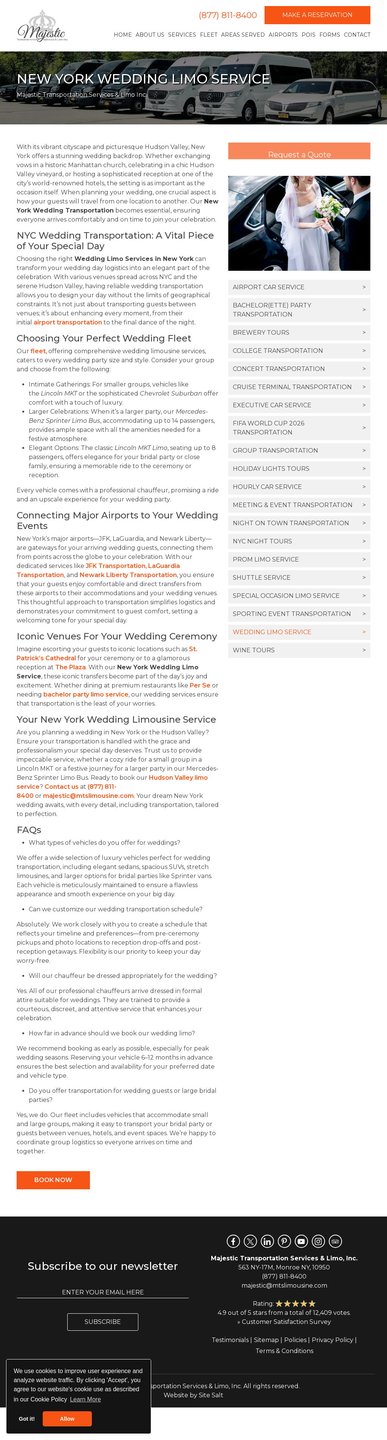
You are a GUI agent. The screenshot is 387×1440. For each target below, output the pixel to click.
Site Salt (211, 1395)
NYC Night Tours (299, 541)
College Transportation (299, 350)
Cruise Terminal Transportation (299, 387)
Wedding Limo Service (299, 632)
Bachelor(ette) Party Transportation (299, 310)
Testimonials (230, 1340)
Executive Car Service (299, 405)
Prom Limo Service (299, 559)
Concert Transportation (299, 369)
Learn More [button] (85, 1399)
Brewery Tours (299, 332)
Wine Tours (299, 650)
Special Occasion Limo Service (299, 596)
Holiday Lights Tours (299, 468)
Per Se (200, 685)
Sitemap (266, 1340)
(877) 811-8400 (228, 15)
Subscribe (103, 1321)
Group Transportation (299, 450)
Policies (295, 1340)
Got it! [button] (27, 1419)
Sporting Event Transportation (299, 614)
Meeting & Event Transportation (299, 505)
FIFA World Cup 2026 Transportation (299, 428)
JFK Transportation (116, 565)
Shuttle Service (299, 577)
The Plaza (70, 667)
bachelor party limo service (85, 694)
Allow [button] (67, 1419)
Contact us (62, 786)
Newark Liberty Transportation (128, 575)
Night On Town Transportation (299, 523)
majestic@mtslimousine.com (88, 795)
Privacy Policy (332, 1340)
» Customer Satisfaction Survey (284, 1321)
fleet (38, 351)
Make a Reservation (317, 15)
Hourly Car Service (299, 487)
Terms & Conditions (284, 1351)
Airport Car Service (299, 287)
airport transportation (68, 322)
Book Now (53, 1180)
